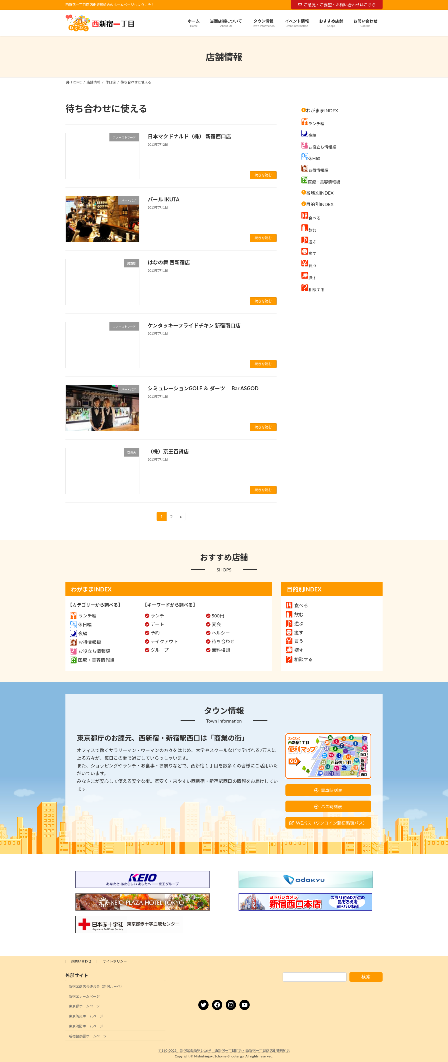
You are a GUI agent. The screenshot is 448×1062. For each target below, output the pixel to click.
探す (294, 650)
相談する (299, 659)
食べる (297, 605)
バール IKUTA (167, 199)
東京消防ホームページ (86, 1026)
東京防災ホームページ (86, 1016)
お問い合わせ (81, 961)
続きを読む (263, 175)
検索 (366, 976)
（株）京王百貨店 (168, 451)
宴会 (216, 624)
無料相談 (221, 650)
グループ (160, 650)
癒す (294, 632)
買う (294, 641)
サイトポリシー (115, 961)
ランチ (157, 615)
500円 (218, 615)
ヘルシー (221, 632)
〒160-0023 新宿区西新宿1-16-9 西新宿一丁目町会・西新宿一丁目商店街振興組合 (224, 1050)
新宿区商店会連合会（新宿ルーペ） (96, 986)
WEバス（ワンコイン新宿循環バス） (331, 822)
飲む (294, 614)
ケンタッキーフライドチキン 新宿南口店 (194, 325)
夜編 (78, 633)
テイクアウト (164, 641)
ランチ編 (83, 615)
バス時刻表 (331, 806)
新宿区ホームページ (84, 996)
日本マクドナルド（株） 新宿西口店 (189, 136)
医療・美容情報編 (92, 660)
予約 (155, 632)
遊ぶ (294, 623)
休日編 (81, 624)
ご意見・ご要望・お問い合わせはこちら (337, 4)
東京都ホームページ (84, 1006)
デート (157, 624)
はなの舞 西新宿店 (169, 262)
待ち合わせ (223, 641)
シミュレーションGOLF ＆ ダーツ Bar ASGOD (203, 388)
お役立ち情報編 (90, 651)
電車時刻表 (331, 790)
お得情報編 (85, 642)
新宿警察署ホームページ (88, 1036)
